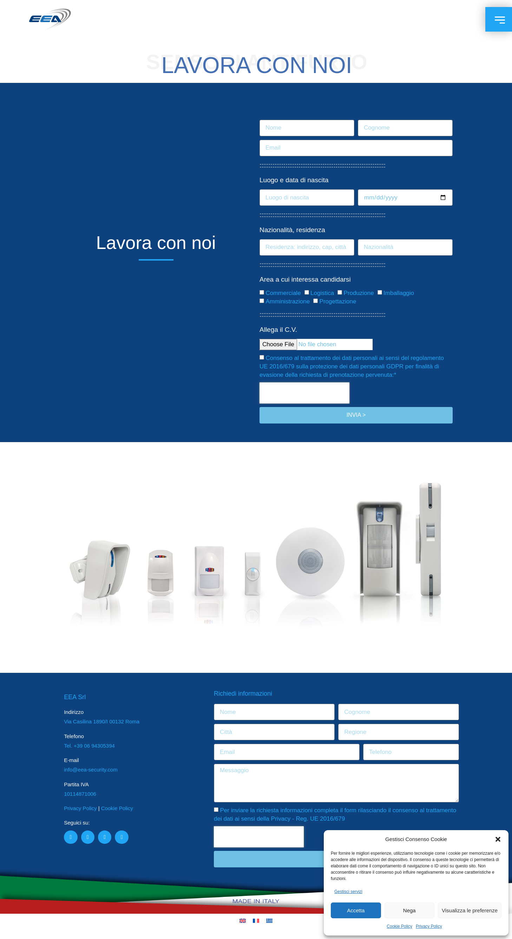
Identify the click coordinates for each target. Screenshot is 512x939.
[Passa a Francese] (256, 921)
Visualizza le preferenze (470, 910)
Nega (409, 910)
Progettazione (338, 301)
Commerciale (283, 293)
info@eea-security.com (91, 770)
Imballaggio (398, 293)
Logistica (322, 293)
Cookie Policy (399, 926)
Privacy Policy (429, 926)
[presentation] (304, 392)
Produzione (359, 293)
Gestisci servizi (348, 891)
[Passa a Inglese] (242, 921)
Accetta (356, 910)
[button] (497, 839)
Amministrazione (287, 301)
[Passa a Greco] (269, 921)
